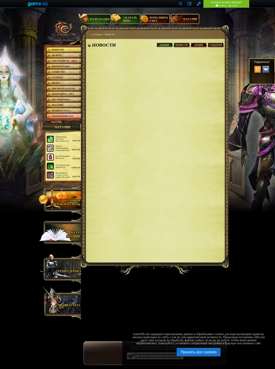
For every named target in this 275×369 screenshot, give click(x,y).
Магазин (185, 20)
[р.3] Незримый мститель (63, 157)
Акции (199, 45)
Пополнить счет (155, 20)
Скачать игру (126, 20)
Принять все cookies (199, 352)
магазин (61, 127)
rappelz (63, 31)
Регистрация (94, 20)
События (216, 45)
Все (165, 45)
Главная (97, 34)
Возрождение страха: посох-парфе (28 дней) (63, 175)
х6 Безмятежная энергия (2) (63, 166)
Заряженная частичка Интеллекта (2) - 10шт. (62, 140)
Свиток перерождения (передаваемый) (63, 148)
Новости (182, 45)
